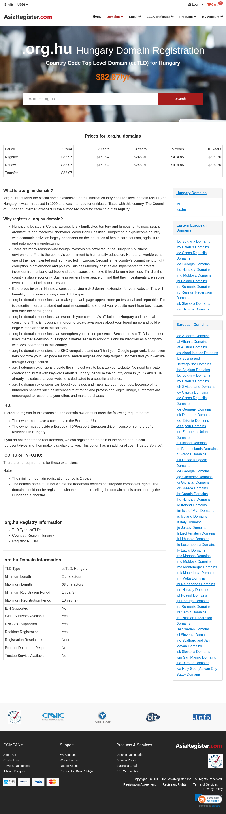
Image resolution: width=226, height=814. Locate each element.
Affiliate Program (14, 771)
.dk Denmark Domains (193, 415)
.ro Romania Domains (193, 286)
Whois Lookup (69, 760)
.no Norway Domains (192, 590)
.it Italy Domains (189, 522)
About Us (9, 754)
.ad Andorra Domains (192, 336)
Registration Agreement (139, 784)
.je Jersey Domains (191, 528)
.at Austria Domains (191, 347)
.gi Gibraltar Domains (192, 482)
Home (97, 16)
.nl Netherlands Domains (195, 584)
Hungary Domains (191, 193)
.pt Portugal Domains (192, 601)
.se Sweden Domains (193, 629)
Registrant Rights (174, 784)
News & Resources (16, 766)
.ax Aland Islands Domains (197, 353)
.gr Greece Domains (192, 488)
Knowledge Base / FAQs (76, 771)
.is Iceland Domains (191, 516)
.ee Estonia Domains (192, 420)
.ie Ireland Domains (191, 505)
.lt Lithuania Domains (192, 539)
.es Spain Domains (191, 426)
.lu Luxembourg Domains (196, 544)
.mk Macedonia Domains (195, 573)
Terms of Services (205, 784)
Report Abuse (69, 766)
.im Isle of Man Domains (195, 511)
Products (188, 17)
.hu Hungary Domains (193, 269)
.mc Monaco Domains (193, 556)
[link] (208, 800)
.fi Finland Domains (191, 443)
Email (135, 17)
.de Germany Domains (194, 409)
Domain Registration (130, 754)
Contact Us (11, 760)
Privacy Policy (213, 789)
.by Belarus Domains (192, 247)
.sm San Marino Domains (196, 657)
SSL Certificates (160, 17)
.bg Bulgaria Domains (193, 241)
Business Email (126, 766)
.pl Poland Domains (191, 281)
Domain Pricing (126, 760)
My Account (212, 17)
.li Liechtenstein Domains (196, 533)
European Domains (192, 325)
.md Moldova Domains (193, 275)
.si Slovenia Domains (192, 635)
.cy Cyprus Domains (192, 392)
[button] (16, 4)
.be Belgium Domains (193, 370)
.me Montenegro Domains (196, 567)
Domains (115, 17)
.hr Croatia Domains (192, 494)
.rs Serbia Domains (191, 612)
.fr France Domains (191, 454)
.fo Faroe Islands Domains (197, 449)
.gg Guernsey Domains (194, 477)
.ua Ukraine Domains (192, 309)
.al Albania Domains (191, 342)
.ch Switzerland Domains (195, 386)
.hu (178, 204)
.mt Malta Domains (191, 578)
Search (180, 98)
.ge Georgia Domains (193, 264)
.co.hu (181, 210)
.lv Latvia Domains (190, 550)
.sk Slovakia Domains (193, 303)
